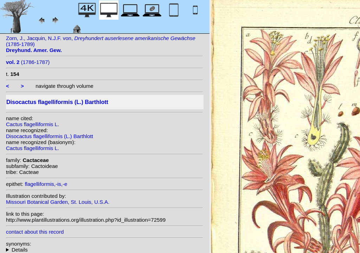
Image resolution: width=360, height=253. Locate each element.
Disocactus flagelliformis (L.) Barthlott (49, 136)
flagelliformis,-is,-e (46, 184)
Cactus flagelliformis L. (32, 124)
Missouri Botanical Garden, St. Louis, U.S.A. (57, 202)
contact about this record (35, 232)
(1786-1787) (28, 62)
